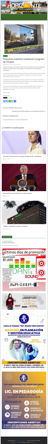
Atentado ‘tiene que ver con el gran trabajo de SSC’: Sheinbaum (22, 156)
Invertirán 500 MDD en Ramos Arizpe (12, 108)
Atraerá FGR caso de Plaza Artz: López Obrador (17, 193)
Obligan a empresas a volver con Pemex (15, 226)
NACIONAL (5, 55)
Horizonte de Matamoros (16, 64)
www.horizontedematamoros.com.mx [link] (10, 245)
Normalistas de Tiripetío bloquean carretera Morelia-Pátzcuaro (29, 111)
